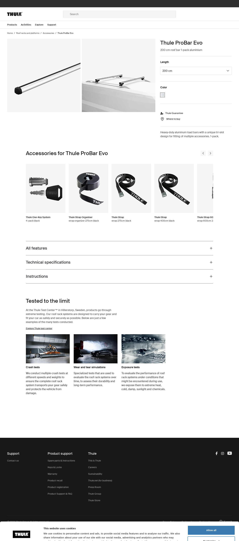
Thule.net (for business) (100, 480)
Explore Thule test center (39, 328)
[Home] (35, 14)
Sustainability (95, 473)
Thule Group (94, 493)
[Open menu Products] (14, 24)
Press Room (94, 487)
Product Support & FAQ (60, 493)
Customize (211, 524)
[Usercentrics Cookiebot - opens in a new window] (21, 534)
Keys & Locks (55, 467)
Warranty (52, 473)
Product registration (58, 487)
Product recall (55, 480)
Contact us (13, 460)
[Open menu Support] (53, 24)
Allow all (211, 514)
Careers (92, 467)
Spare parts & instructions (61, 460)
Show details (51, 534)
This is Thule (94, 460)
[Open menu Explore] (41, 24)
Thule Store (94, 500)
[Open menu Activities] (28, 24)
